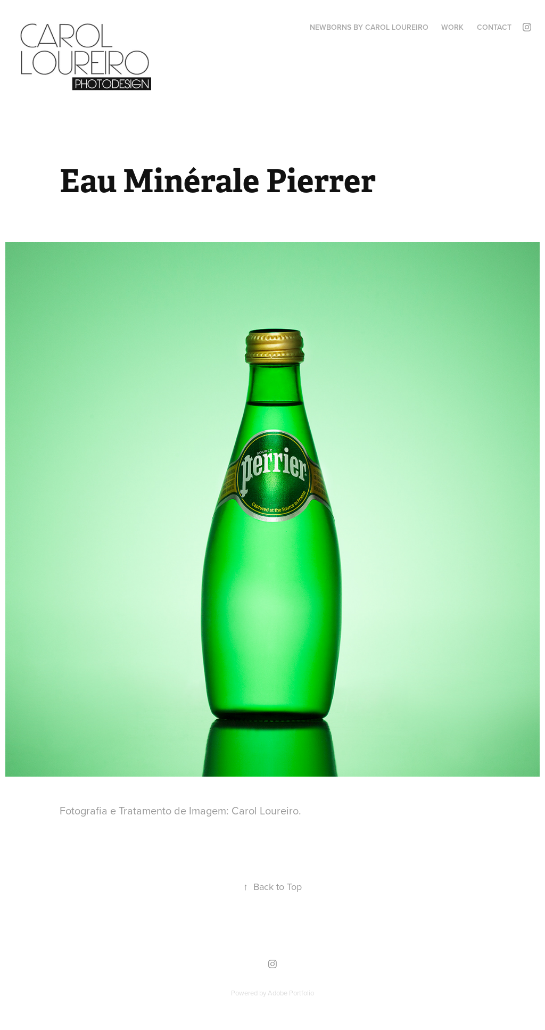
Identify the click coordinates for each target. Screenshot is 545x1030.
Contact (494, 27)
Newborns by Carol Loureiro (369, 27)
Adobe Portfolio (291, 993)
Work (452, 27)
